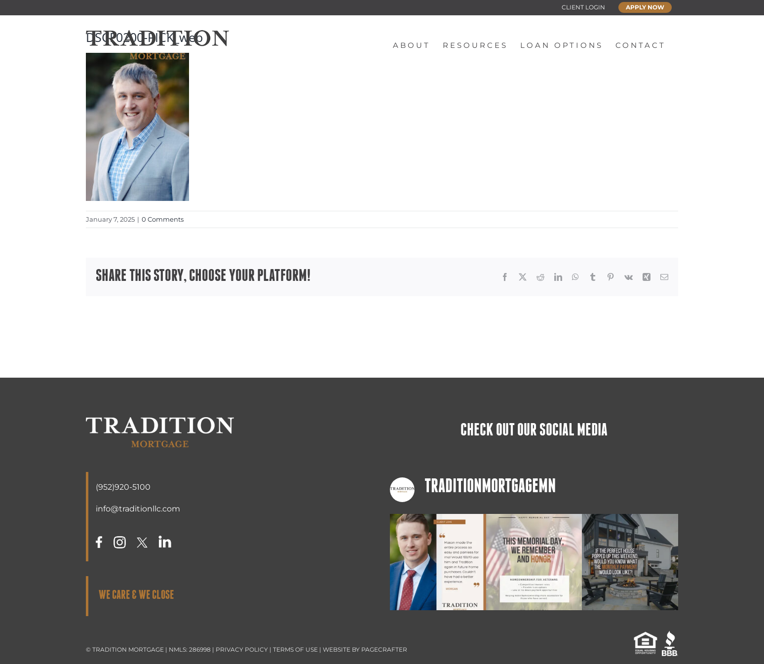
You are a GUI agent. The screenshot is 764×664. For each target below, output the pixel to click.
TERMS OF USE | (298, 649)
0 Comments (163, 219)
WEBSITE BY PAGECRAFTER (365, 649)
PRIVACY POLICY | (244, 649)
